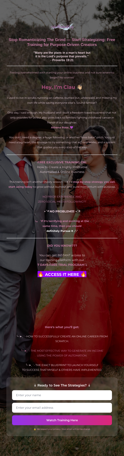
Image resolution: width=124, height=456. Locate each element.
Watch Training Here (62, 420)
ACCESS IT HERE (62, 274)
